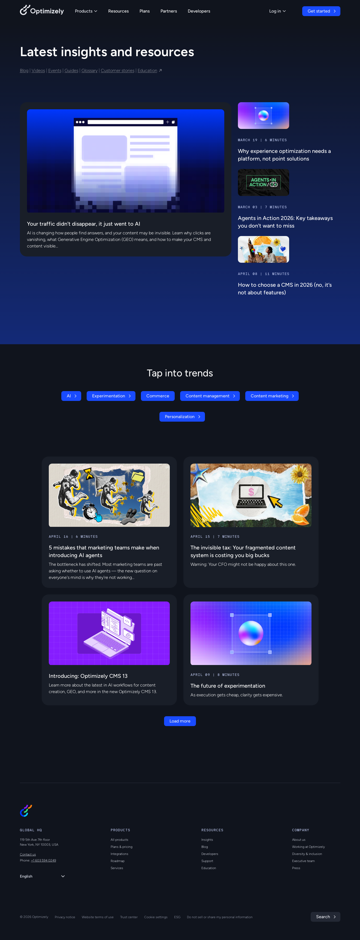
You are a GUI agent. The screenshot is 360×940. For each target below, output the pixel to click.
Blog (24, 70)
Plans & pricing (121, 847)
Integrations (119, 854)
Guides (71, 70)
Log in (277, 11)
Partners (169, 11)
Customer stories (117, 70)
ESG (177, 917)
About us (298, 840)
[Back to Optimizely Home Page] (42, 11)
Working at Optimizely (308, 847)
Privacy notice (65, 917)
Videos (38, 70)
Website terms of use (98, 917)
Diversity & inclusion (307, 854)
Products (86, 11)
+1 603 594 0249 (43, 860)
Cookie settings (156, 917)
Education (147, 70)
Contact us (28, 854)
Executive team (303, 861)
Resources (118, 11)
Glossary (89, 70)
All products (119, 840)
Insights (207, 840)
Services (117, 868)
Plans (145, 11)
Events (54, 70)
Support (207, 861)
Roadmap (118, 861)
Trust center (129, 917)
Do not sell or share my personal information (220, 917)
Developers (199, 11)
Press (296, 868)
